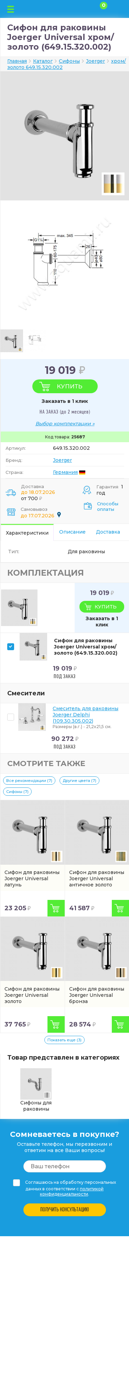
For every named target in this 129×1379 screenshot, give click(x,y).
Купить (69, 386)
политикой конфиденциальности (72, 1191)
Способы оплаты (107, 506)
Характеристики (27, 533)
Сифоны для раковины (36, 1090)
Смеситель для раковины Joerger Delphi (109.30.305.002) (85, 714)
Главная (17, 61)
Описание (72, 532)
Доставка (108, 532)
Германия (65, 472)
